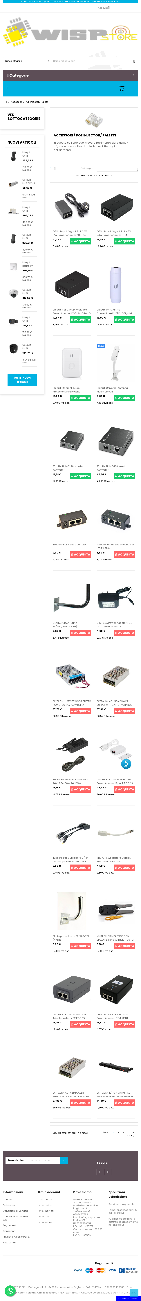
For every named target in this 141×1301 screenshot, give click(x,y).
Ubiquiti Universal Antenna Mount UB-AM (112, 389)
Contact (7, 1199)
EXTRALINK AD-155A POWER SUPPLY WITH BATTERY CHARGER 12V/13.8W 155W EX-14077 (115, 704)
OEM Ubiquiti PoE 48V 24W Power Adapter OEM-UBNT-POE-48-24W (113, 1018)
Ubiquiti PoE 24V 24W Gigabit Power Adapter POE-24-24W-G (72, 311)
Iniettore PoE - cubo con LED (69, 544)
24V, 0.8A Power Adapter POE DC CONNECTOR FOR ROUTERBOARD (114, 626)
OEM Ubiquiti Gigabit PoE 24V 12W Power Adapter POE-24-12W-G (70, 235)
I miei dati (43, 1216)
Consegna (9, 1231)
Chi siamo (9, 1205)
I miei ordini (45, 1205)
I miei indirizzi (46, 1211)
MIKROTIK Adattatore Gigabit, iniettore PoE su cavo (114, 859)
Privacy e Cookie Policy (16, 1236)
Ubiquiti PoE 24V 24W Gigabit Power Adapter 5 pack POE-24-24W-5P (116, 783)
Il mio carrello (46, 1199)
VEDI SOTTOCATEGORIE (24, 116)
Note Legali (9, 1242)
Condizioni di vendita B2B (15, 1218)
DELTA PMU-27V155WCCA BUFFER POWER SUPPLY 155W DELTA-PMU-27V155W (72, 704)
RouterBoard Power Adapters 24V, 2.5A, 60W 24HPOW (70, 781)
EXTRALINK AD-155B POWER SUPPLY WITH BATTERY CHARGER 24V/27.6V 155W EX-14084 (71, 1096)
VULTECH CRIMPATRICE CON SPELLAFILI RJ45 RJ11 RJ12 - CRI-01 (115, 938)
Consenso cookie (128, 1298)
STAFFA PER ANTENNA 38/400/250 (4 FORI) (65, 624)
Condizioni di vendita (15, 1211)
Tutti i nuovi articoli (22, 380)
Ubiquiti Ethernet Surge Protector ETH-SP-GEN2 (66, 389)
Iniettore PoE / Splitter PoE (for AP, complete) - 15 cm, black (70, 859)
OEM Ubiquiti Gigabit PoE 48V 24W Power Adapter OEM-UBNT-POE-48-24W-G (114, 235)
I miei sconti (45, 1222)
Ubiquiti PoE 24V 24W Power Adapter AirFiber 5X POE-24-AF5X (70, 1018)
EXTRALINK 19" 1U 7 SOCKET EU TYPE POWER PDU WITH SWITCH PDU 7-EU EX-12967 (115, 1096)
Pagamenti (9, 1225)
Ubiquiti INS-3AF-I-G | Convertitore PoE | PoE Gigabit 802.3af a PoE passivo (114, 313)
